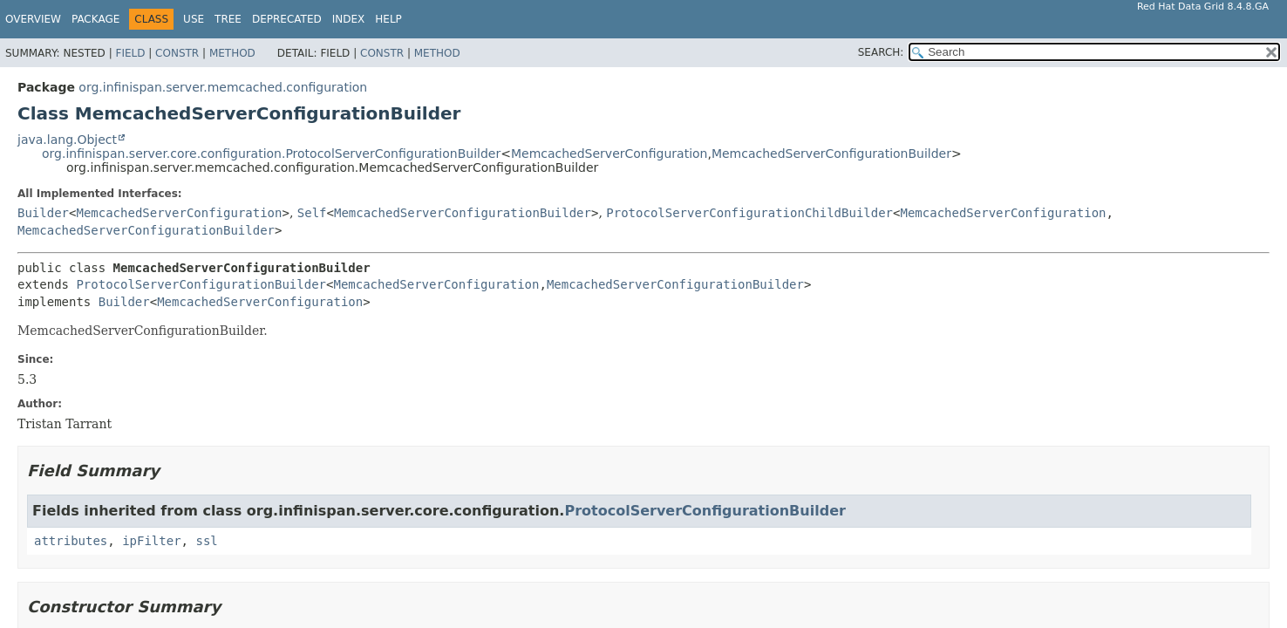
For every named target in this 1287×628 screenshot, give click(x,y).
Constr (177, 53)
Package (95, 19)
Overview (33, 19)
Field (130, 53)
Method (232, 53)
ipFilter (151, 541)
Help (388, 19)
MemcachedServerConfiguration (609, 153)
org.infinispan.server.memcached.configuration (222, 87)
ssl (206, 541)
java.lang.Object (67, 140)
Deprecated (287, 19)
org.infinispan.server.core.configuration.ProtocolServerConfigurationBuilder (271, 153)
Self (312, 213)
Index (348, 19)
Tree (228, 19)
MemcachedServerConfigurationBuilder (831, 153)
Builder (43, 213)
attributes (70, 541)
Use (193, 19)
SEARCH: (881, 52)
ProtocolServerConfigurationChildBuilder (749, 213)
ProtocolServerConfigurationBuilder (201, 284)
